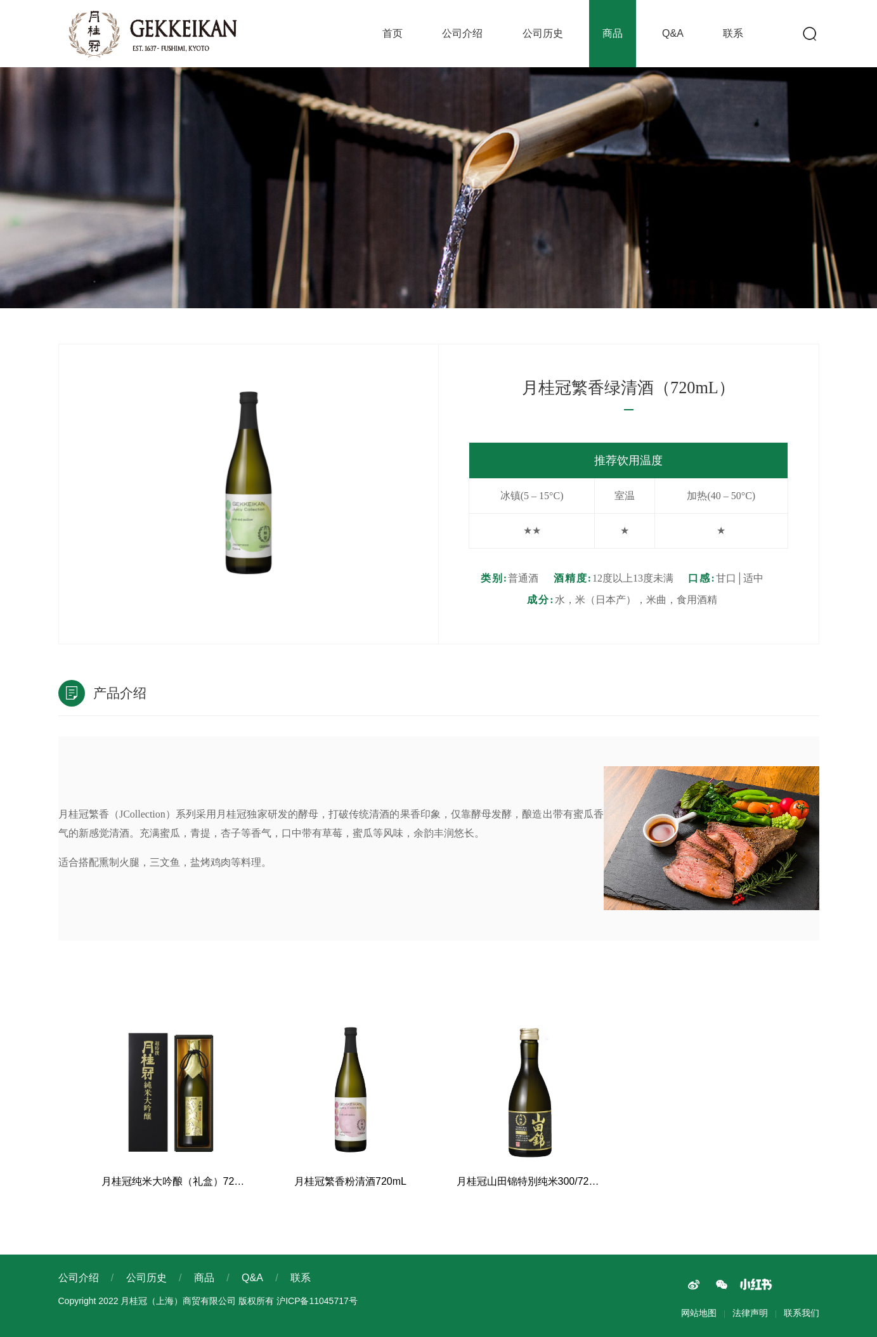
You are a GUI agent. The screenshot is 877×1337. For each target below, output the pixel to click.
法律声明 (750, 1313)
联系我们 (801, 1313)
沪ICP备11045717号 (317, 1301)
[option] (248, 484)
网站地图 (699, 1313)
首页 (392, 33)
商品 (612, 33)
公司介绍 (462, 33)
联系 (733, 33)
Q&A (673, 33)
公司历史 (543, 33)
